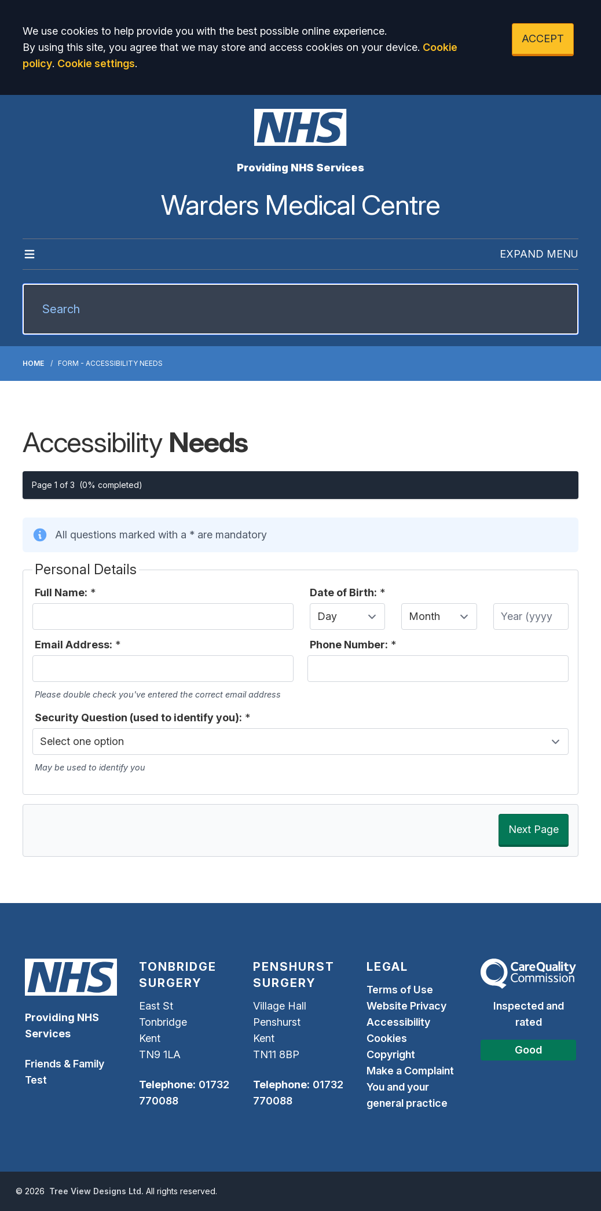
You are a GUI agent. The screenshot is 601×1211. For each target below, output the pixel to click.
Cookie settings (96, 63)
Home (33, 363)
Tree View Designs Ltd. (96, 1191)
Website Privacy (406, 1006)
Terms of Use (400, 990)
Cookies (387, 1038)
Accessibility (398, 1022)
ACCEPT (543, 38)
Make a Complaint (410, 1071)
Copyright (391, 1054)
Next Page (533, 829)
